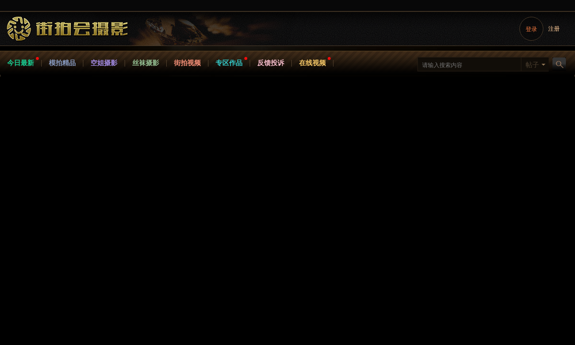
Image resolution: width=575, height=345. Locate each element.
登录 (531, 29)
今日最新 (20, 63)
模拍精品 (62, 63)
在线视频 (312, 63)
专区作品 (229, 63)
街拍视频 (187, 63)
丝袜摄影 (145, 63)
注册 (554, 28)
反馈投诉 (270, 63)
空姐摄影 (104, 63)
